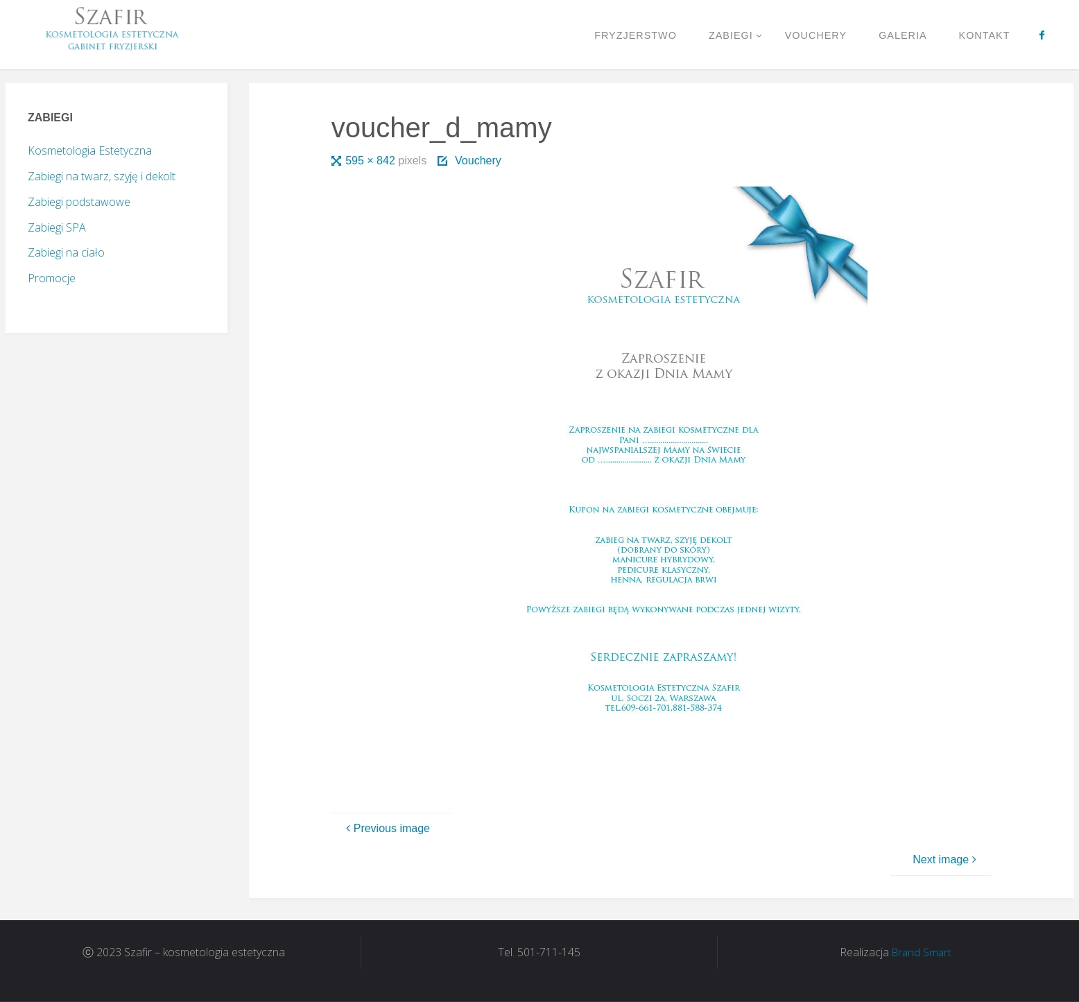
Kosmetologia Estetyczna (90, 150)
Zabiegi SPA (57, 227)
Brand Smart (921, 952)
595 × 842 (371, 160)
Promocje (52, 278)
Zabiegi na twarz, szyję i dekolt (101, 176)
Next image (946, 859)
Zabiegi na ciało (66, 252)
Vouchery (478, 160)
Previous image (386, 828)
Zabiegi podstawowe (79, 201)
